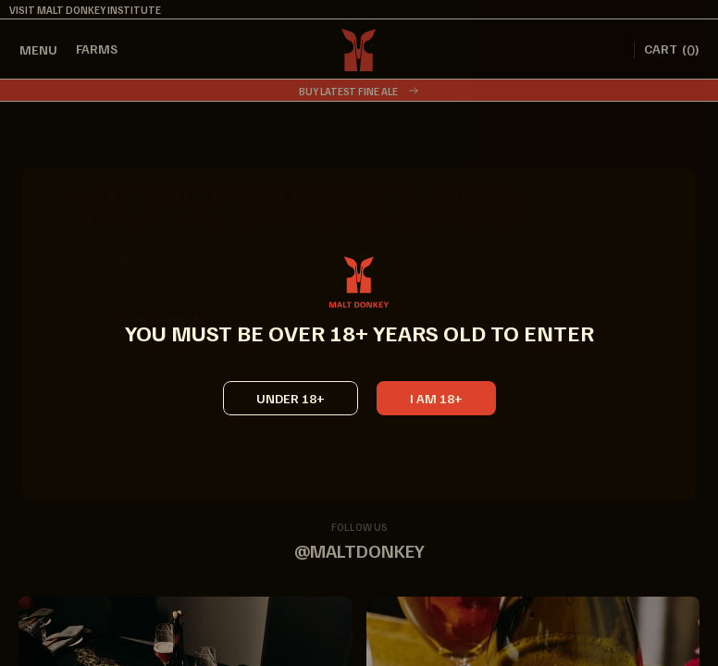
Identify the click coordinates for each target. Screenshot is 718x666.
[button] (436, 408)
